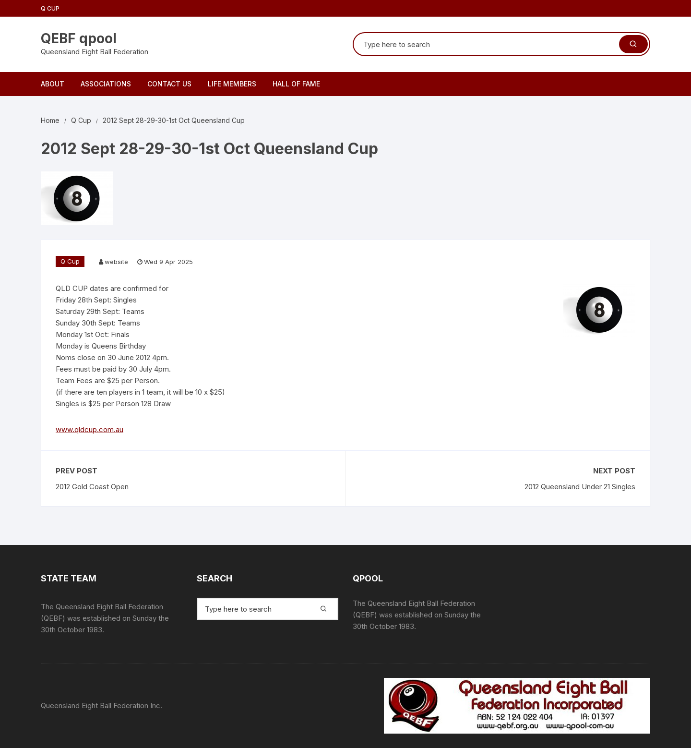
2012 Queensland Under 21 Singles (579, 486)
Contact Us (169, 84)
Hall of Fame (296, 84)
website (116, 261)
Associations (106, 84)
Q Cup (50, 8)
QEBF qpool (79, 38)
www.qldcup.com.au (89, 429)
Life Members (232, 84)
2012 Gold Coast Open (92, 486)
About (52, 84)
